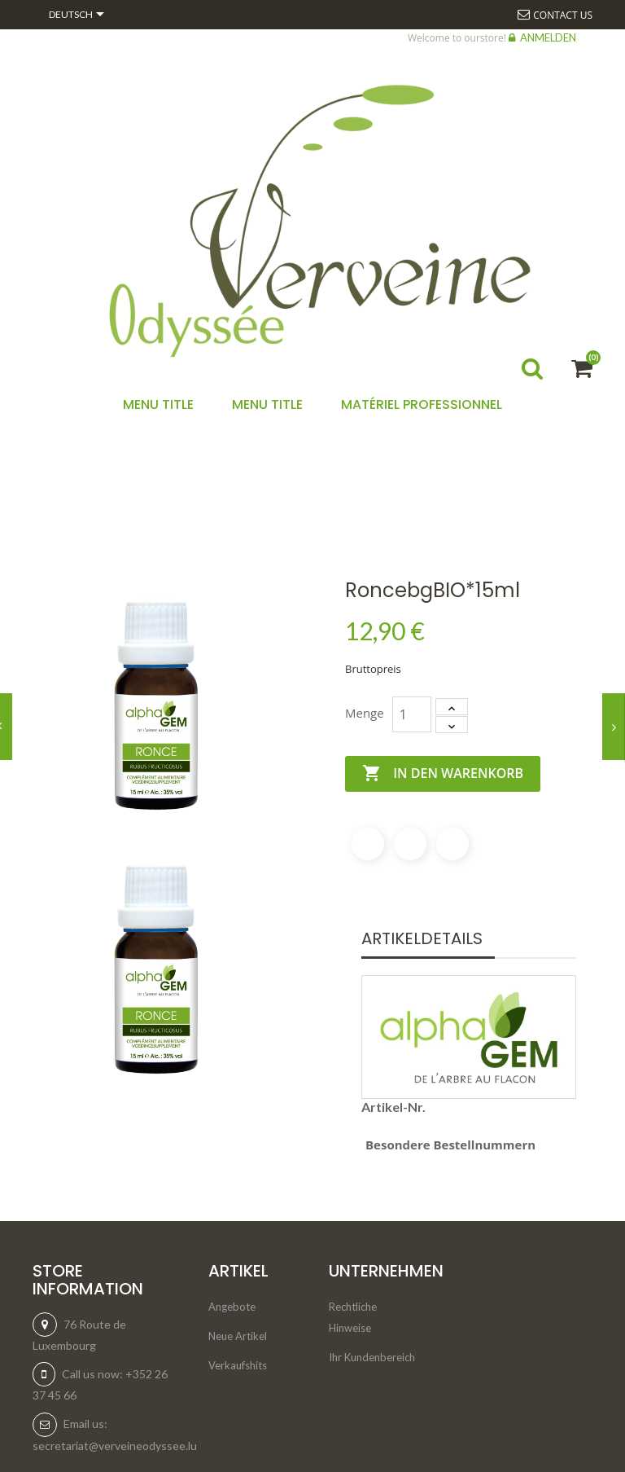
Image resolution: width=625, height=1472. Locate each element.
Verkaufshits (237, 1365)
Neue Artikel (237, 1335)
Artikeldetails (422, 938)
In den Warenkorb (442, 773)
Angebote (232, 1306)
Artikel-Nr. (393, 1106)
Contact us (562, 15)
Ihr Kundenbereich (372, 1357)
